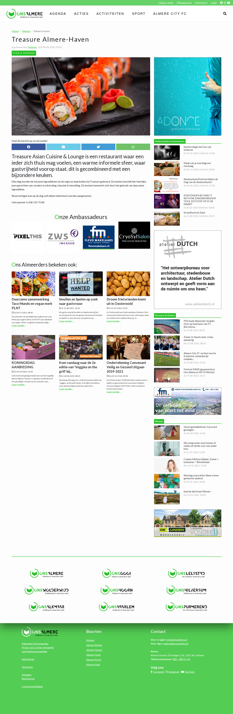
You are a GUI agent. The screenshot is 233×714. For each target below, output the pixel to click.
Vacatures (27, 666)
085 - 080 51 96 (181, 659)
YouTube (189, 671)
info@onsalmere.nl (177, 639)
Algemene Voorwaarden (35, 643)
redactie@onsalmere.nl (175, 643)
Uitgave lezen (165, 2)
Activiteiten (110, 13)
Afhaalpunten (184, 2)
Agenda (58, 13)
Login (214, 2)
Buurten (93, 631)
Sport (139, 13)
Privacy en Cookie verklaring (38, 647)
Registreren (28, 678)
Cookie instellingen (32, 686)
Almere (26, 31)
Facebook (158, 671)
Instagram (174, 671)
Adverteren (201, 2)
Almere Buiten (94, 645)
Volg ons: (157, 667)
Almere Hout (93, 654)
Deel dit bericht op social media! (29, 140)
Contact (158, 631)
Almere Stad (93, 664)
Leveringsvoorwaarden (34, 651)
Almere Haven (94, 649)
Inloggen (26, 674)
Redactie (32, 47)
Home (15, 31)
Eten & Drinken (24, 53)
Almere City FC (170, 13)
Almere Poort (93, 659)
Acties (81, 13)
